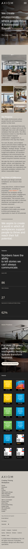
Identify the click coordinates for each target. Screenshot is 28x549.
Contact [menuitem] (3, 490)
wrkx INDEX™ (14, 190)
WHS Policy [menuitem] (4, 503)
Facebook (14, 530)
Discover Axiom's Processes (10, 363)
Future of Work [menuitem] (5, 495)
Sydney (3, 532)
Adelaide (3, 535)
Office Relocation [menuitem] (6, 493)
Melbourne (8, 532)
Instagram (9, 530)
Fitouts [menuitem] (3, 485)
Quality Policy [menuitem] (5, 506)
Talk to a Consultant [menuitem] (6, 499)
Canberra (19, 532)
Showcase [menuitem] (4, 487)
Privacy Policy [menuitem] (5, 501)
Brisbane (14, 532)
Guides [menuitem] (3, 511)
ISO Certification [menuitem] (5, 508)
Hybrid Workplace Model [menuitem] (7, 497)
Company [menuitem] (4, 509)
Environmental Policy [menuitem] (7, 504)
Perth (8, 535)
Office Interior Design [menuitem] (7, 492)
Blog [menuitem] (2, 488)
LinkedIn (3, 530)
